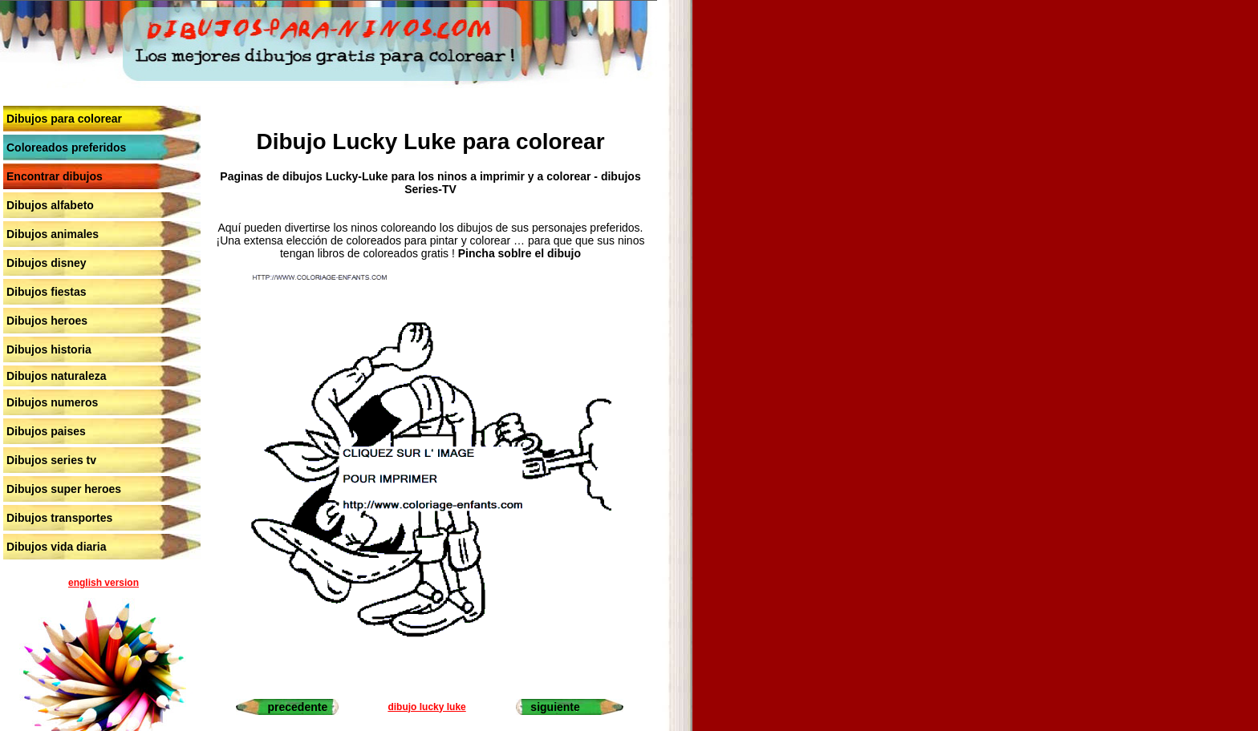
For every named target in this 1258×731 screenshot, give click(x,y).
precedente (298, 707)
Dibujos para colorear (64, 118)
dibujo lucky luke (426, 707)
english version (103, 582)
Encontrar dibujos (54, 176)
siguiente (554, 707)
